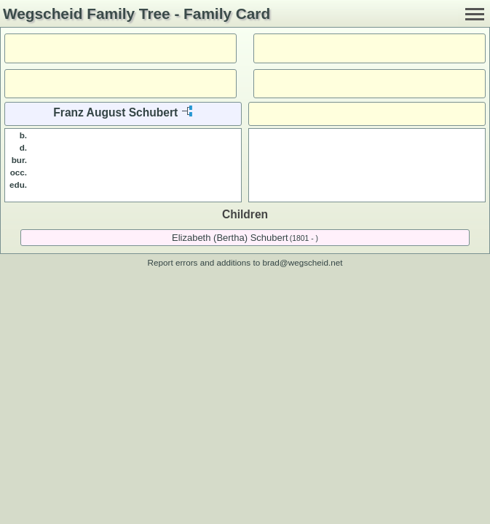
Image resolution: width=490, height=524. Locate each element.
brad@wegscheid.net (302, 262)
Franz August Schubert (115, 112)
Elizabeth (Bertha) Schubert (230, 237)
